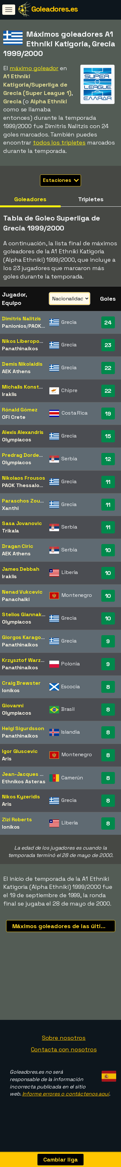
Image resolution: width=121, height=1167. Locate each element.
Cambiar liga (60, 1159)
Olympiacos (16, 439)
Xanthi (10, 508)
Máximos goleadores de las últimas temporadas (63, 926)
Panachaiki (16, 599)
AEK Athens (16, 371)
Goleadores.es (54, 9)
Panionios (14, 326)
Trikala (10, 530)
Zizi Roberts (17, 819)
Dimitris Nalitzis (21, 318)
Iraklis (9, 394)
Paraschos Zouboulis (28, 500)
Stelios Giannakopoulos (32, 614)
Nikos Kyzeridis (21, 796)
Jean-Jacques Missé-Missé (36, 774)
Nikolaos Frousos (23, 478)
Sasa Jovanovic (22, 523)
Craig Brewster (21, 683)
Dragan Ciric (17, 546)
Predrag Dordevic (24, 455)
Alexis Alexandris (23, 432)
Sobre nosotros (64, 1045)
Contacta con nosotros (64, 1057)
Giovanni (13, 705)
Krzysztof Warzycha (27, 660)
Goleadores (30, 199)
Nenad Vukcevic (22, 591)
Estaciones (61, 180)
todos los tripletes (59, 142)
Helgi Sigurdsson (23, 728)
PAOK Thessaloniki (25, 485)
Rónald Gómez (19, 409)
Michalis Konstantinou (30, 386)
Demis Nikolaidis (22, 364)
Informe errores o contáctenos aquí (65, 1101)
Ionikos (11, 690)
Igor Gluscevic (20, 751)
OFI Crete (13, 417)
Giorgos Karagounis (26, 637)
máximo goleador (34, 68)
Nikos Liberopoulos (26, 341)
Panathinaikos (20, 348)
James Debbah (20, 569)
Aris (7, 758)
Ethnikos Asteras (23, 781)
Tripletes (91, 199)
